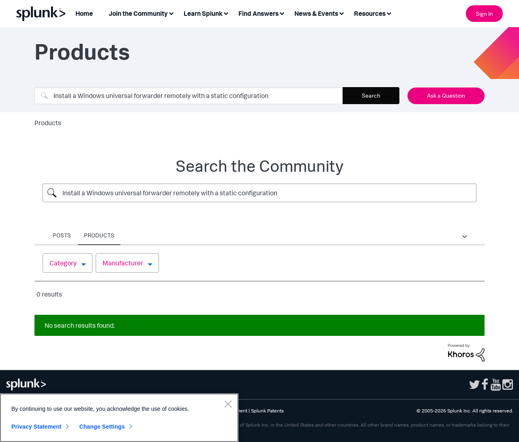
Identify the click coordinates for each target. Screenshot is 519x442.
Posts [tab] (62, 235)
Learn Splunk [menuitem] (203, 13)
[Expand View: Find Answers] (282, 13)
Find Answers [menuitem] (258, 13)
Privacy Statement (36, 426)
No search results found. (80, 325)
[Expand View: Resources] (389, 13)
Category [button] (63, 263)
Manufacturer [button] (123, 263)
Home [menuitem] (84, 13)
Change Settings (102, 426)
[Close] (228, 404)
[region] (119, 417)
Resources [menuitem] (370, 13)
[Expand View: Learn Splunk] (226, 13)
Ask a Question (446, 95)
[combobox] (188, 95)
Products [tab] (165, 235)
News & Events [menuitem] (316, 13)
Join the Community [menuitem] (138, 13)
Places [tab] (126, 235)
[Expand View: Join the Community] (171, 13)
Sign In (484, 13)
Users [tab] (93, 235)
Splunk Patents (267, 411)
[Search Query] (259, 193)
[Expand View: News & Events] (341, 13)
